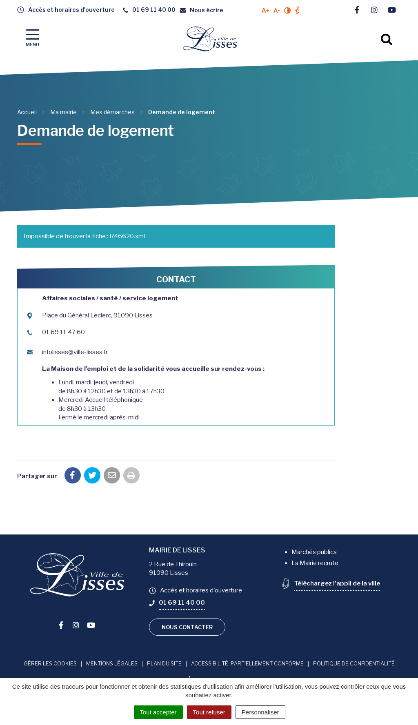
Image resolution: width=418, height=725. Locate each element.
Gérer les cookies (50, 663)
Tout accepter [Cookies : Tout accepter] (158, 712)
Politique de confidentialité (354, 663)
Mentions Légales (112, 663)
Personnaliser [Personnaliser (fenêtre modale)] (260, 712)
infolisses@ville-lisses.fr (67, 352)
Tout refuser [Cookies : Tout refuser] (209, 712)
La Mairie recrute (314, 563)
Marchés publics (314, 552)
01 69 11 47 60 (55, 332)
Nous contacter (187, 627)
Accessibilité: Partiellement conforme (247, 663)
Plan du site (164, 663)
